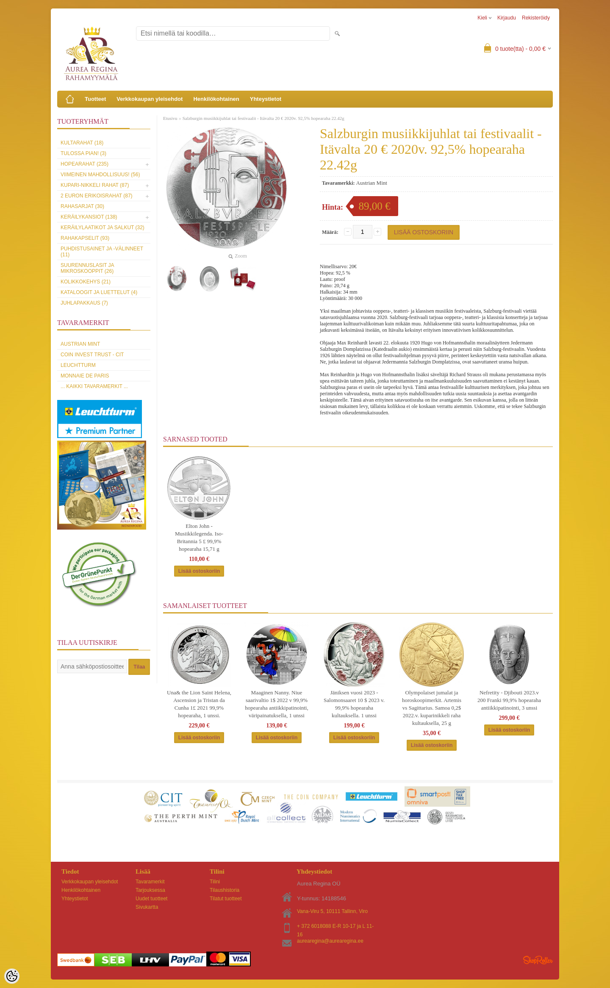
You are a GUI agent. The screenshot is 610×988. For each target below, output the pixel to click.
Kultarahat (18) (82, 143)
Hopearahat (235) (84, 164)
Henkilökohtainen (216, 99)
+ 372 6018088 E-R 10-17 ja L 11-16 (335, 926)
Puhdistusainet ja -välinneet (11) (102, 252)
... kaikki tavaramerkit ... (94, 386)
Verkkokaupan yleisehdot (149, 99)
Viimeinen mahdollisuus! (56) (100, 175)
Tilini (215, 882)
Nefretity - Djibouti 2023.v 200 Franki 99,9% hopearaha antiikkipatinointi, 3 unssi (509, 700)
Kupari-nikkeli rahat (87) (95, 185)
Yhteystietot (265, 99)
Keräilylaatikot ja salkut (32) (102, 227)
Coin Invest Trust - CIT (92, 355)
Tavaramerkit (150, 882)
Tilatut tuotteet (226, 899)
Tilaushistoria (224, 890)
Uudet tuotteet (151, 899)
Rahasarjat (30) (82, 206)
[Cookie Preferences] (11, 976)
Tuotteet (95, 99)
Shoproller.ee (538, 960)
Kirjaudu (506, 18)
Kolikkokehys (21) (86, 282)
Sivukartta (147, 907)
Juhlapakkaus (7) (84, 303)
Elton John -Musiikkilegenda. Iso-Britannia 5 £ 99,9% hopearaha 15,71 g (199, 537)
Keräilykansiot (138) (89, 217)
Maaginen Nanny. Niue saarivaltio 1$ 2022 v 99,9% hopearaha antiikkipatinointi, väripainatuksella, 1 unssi (276, 704)
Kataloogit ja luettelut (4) (99, 292)
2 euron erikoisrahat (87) (97, 196)
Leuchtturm (78, 365)
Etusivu (170, 118)
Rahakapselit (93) (85, 238)
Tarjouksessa (150, 890)
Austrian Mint (80, 344)
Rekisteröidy (536, 18)
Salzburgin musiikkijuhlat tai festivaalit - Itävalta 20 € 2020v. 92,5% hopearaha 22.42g (263, 118)
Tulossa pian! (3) (83, 153)
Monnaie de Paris (85, 376)
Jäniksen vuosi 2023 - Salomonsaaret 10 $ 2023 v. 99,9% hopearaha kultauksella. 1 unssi (354, 704)
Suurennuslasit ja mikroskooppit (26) (87, 268)
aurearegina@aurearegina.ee (330, 941)
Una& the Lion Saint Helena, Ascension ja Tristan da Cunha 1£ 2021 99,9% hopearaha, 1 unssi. (199, 704)
